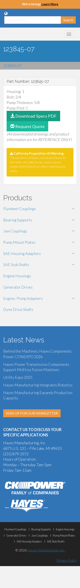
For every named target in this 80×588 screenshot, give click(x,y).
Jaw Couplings (15, 231)
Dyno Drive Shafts (18, 309)
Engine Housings (17, 275)
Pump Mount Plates (19, 242)
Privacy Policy (67, 560)
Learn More (50, 4)
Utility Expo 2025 (17, 377)
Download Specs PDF (33, 115)
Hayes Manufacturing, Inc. (46, 550)
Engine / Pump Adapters (23, 298)
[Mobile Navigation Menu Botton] (69, 34)
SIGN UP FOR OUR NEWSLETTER (32, 413)
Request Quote (27, 126)
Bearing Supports (17, 220)
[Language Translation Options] (5, 13)
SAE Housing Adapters (22, 253)
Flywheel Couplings (19, 208)
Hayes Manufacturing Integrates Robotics (38, 385)
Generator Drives (18, 287)
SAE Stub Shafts (16, 264)
